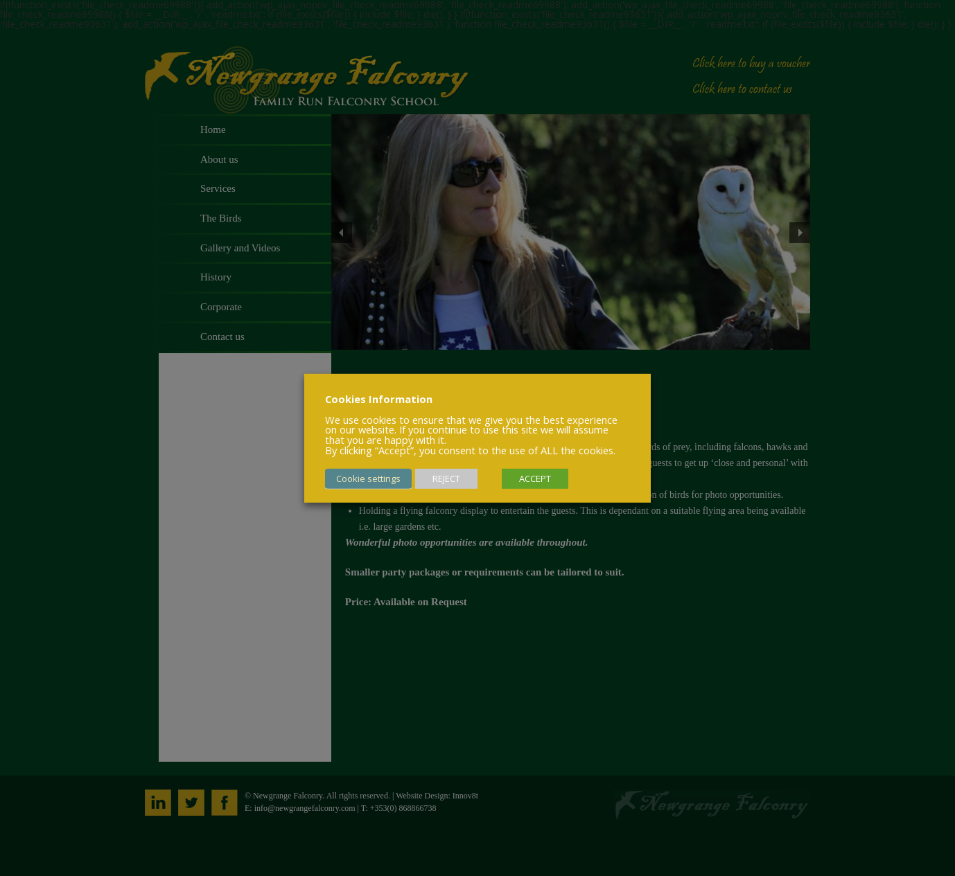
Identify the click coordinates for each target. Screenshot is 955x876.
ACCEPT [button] (535, 478)
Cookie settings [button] (368, 478)
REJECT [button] (446, 478)
